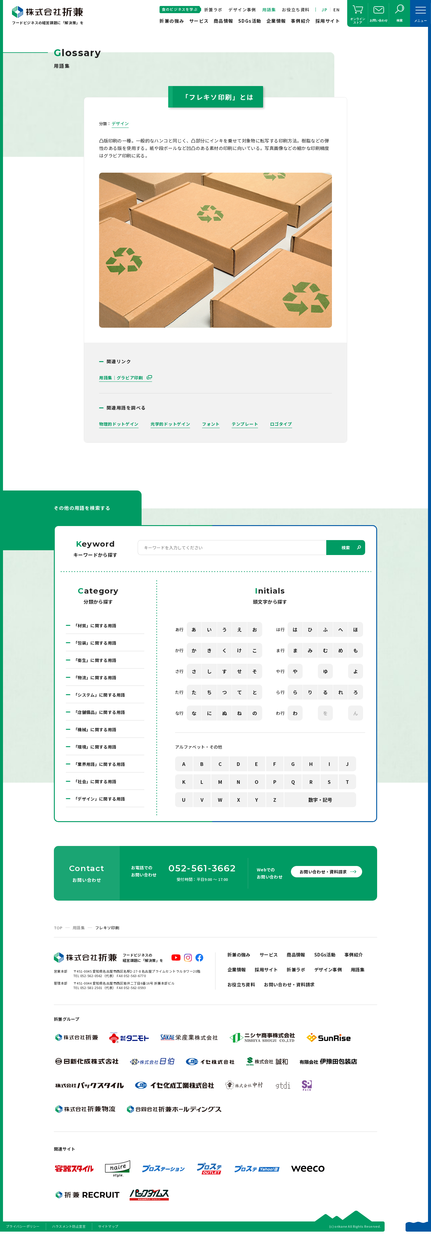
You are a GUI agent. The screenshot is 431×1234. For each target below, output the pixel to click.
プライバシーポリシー (23, 1226)
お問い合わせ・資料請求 (323, 872)
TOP (58, 928)
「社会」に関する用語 (94, 781)
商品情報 (223, 21)
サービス (199, 21)
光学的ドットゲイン (170, 424)
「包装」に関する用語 (94, 643)
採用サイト (327, 21)
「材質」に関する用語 (94, 626)
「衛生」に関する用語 (94, 660)
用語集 (269, 10)
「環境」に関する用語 (94, 747)
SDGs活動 (250, 21)
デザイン (120, 123)
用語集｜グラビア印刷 (121, 378)
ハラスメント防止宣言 (69, 1226)
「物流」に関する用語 (94, 677)
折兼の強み (172, 21)
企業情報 (276, 21)
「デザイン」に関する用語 (99, 799)
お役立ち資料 (295, 10)
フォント (211, 424)
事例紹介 (301, 21)
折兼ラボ (213, 10)
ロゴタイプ (281, 424)
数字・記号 (320, 799)
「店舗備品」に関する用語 (99, 712)
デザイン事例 (242, 10)
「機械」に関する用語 (94, 729)
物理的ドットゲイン (119, 424)
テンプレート (245, 424)
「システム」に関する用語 (99, 695)
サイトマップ (108, 1226)
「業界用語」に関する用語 (99, 764)
